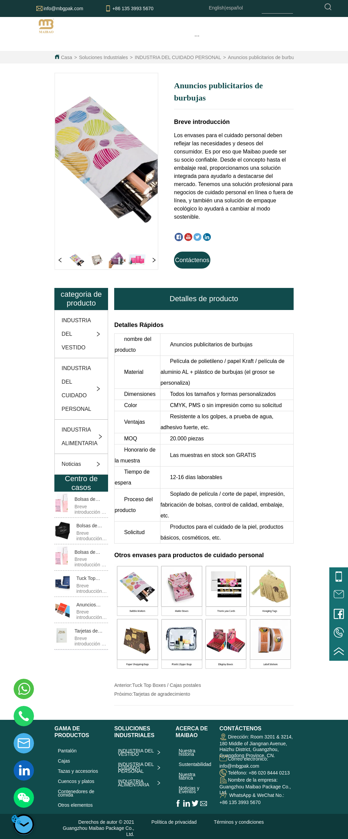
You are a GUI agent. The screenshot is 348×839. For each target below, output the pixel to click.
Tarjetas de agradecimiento (161, 694)
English (217, 8)
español (234, 8)
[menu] (197, 35)
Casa (66, 57)
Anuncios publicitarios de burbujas (264, 57)
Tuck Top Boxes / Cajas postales (166, 685)
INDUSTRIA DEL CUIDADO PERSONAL (178, 57)
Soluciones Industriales (103, 57)
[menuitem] (197, 35)
